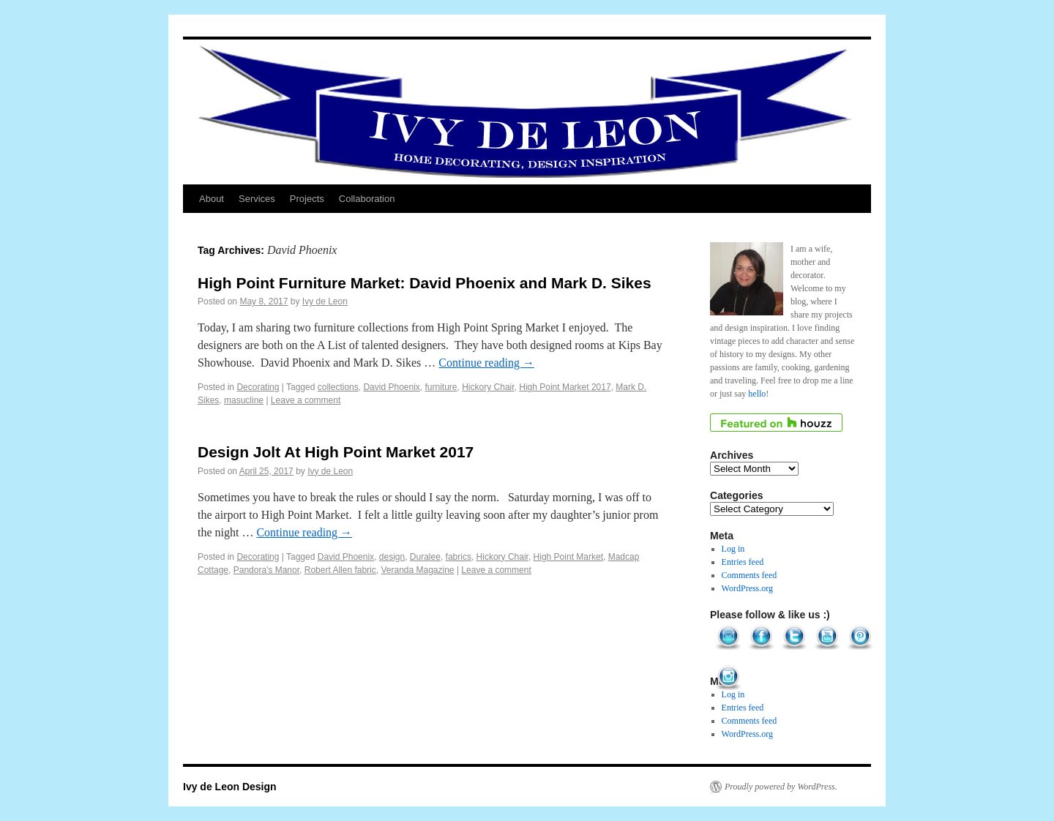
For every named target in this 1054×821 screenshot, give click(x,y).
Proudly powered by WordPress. (781, 786)
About (211, 198)
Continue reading (486, 362)
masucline (244, 400)
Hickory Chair (488, 387)
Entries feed (743, 562)
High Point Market (568, 557)
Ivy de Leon (325, 301)
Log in (733, 549)
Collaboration (367, 198)
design (392, 557)
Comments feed (749, 575)
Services (257, 198)
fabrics (458, 557)
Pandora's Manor (266, 570)
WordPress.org (747, 588)
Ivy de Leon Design (230, 786)
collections (338, 387)
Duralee (425, 557)
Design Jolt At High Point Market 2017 (336, 451)
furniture (441, 387)
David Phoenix (391, 387)
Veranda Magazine (417, 570)
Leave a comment (305, 400)
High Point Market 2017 (564, 387)
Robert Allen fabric (340, 570)
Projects (307, 198)
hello (757, 394)
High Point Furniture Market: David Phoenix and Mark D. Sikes (424, 282)
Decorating (257, 387)
